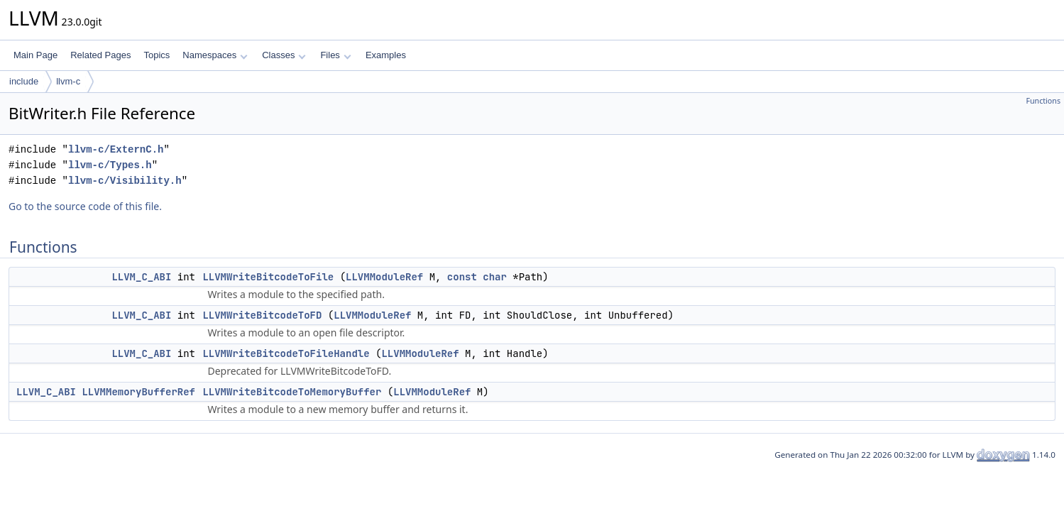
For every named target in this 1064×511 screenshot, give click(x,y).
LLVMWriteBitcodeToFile (268, 276)
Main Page (35, 55)
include (23, 81)
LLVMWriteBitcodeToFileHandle (285, 353)
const (462, 276)
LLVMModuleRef (384, 276)
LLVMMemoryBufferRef (138, 391)
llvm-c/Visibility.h (125, 180)
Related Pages (100, 55)
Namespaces (214, 55)
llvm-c (68, 81)
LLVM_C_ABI (141, 276)
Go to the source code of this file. (85, 206)
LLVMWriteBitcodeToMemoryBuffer (291, 391)
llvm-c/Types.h (110, 165)
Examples (386, 55)
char (495, 276)
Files (335, 55)
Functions (1043, 101)
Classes (284, 55)
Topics (156, 55)
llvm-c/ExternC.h (115, 149)
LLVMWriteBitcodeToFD (262, 315)
